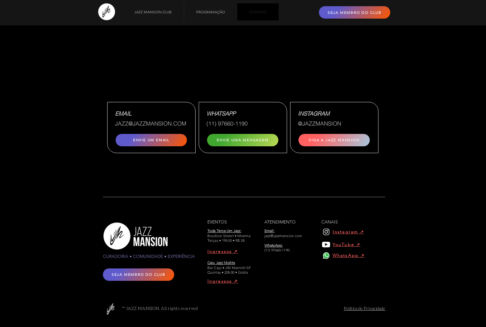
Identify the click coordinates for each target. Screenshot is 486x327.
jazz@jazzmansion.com (283, 235)
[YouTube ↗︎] (351, 244)
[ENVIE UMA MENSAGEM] (242, 140)
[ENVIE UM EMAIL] (151, 140)
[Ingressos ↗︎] (229, 251)
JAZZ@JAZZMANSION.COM (150, 123)
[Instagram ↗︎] (351, 232)
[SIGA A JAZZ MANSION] (334, 140)
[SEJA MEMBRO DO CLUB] (354, 12)
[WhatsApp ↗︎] (351, 255)
